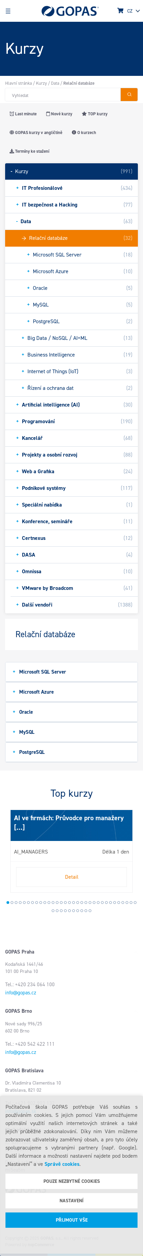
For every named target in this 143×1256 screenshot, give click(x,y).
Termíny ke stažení (29, 151)
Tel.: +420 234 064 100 (30, 984)
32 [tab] (135, 902)
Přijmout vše (72, 1220)
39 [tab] (77, 910)
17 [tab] (73, 902)
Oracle (23, 711)
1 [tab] (7, 902)
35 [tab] (61, 910)
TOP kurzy (94, 114)
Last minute (23, 114)
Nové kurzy (59, 114)
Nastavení (71, 1200)
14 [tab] (61, 902)
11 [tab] (49, 902)
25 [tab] (106, 902)
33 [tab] (53, 910)
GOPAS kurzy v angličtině (36, 132)
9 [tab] (40, 902)
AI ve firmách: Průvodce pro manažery (69, 817)
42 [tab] (90, 910)
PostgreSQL (29, 752)
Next (12, 854)
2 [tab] (12, 902)
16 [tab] (69, 902)
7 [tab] (32, 902)
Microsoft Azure (33, 691)
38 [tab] (73, 910)
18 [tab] (77, 902)
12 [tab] (53, 902)
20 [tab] (85, 902)
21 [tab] (90, 902)
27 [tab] (114, 902)
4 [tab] (20, 902)
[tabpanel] (71, 851)
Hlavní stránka (18, 83)
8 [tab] (36, 902)
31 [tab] (131, 902)
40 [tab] (81, 910)
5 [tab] (24, 902)
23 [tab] (98, 902)
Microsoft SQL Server (39, 671)
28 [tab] (118, 902)
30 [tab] (127, 902)
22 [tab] (94, 902)
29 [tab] (122, 902)
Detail (71, 876)
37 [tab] (69, 910)
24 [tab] (102, 902)
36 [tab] (65, 910)
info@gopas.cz (20, 992)
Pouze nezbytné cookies (71, 1181)
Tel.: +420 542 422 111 (30, 1044)
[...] (19, 827)
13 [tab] (57, 902)
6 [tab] (28, 902)
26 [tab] (110, 902)
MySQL (24, 732)
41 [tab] (85, 910)
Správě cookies (61, 1164)
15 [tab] (65, 902)
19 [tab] (81, 902)
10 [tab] (44, 902)
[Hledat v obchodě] (62, 94)
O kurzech (84, 132)
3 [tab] (16, 902)
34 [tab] (57, 910)
